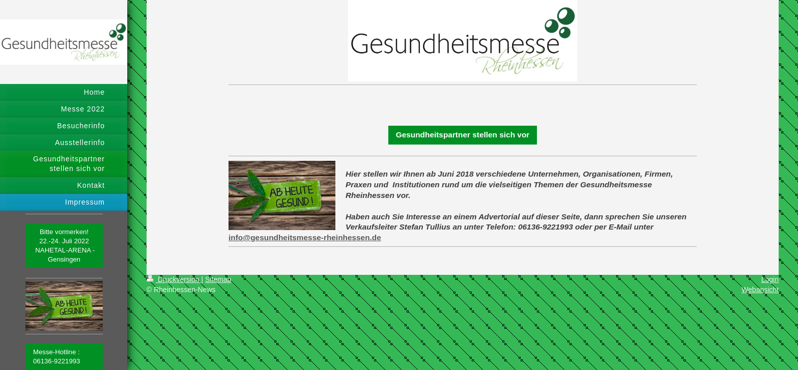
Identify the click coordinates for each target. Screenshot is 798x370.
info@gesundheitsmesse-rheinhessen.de (305, 237)
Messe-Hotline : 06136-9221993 (56, 356)
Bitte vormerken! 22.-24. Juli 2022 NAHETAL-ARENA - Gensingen (64, 245)
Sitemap (218, 279)
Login (770, 279)
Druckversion (174, 279)
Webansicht (760, 290)
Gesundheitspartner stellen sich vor (463, 134)
